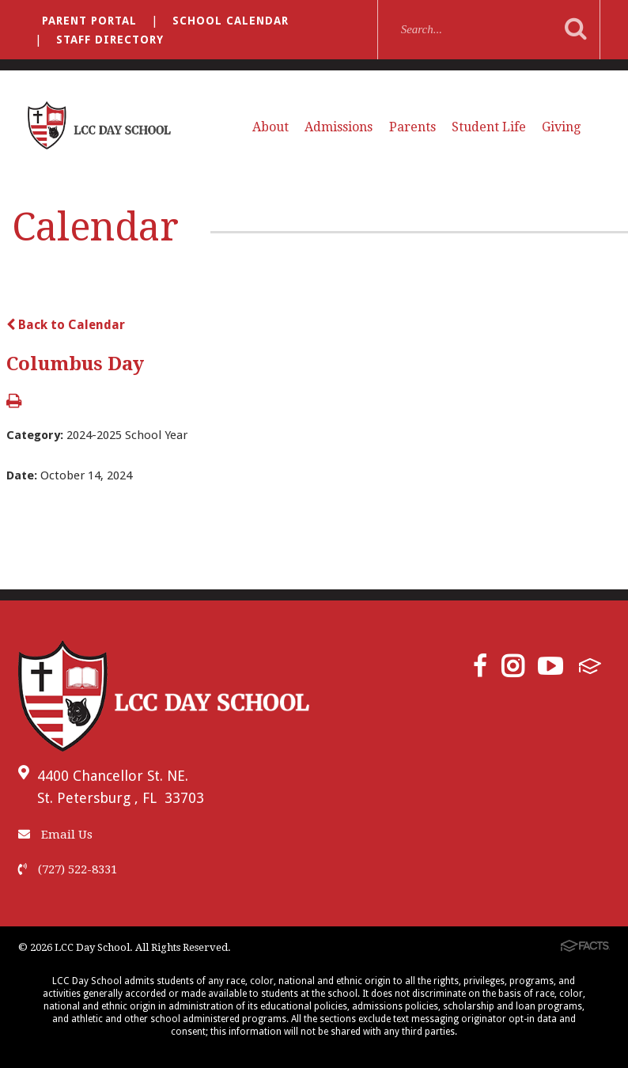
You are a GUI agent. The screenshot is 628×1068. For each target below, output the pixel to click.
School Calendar (230, 20)
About (270, 126)
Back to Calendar (65, 324)
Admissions (339, 126)
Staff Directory (110, 39)
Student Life (489, 126)
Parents (412, 126)
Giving (561, 126)
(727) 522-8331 (67, 869)
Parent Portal (89, 20)
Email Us (55, 835)
